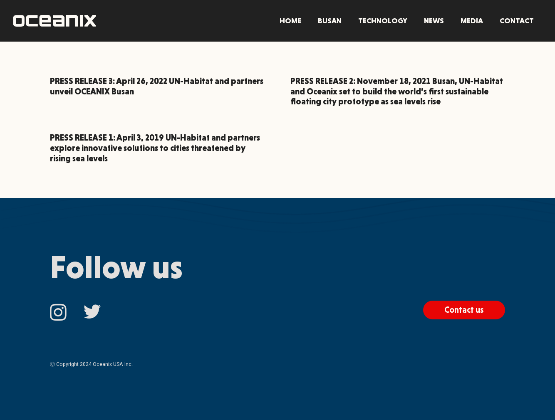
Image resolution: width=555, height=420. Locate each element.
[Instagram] (58, 312)
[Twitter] (92, 311)
